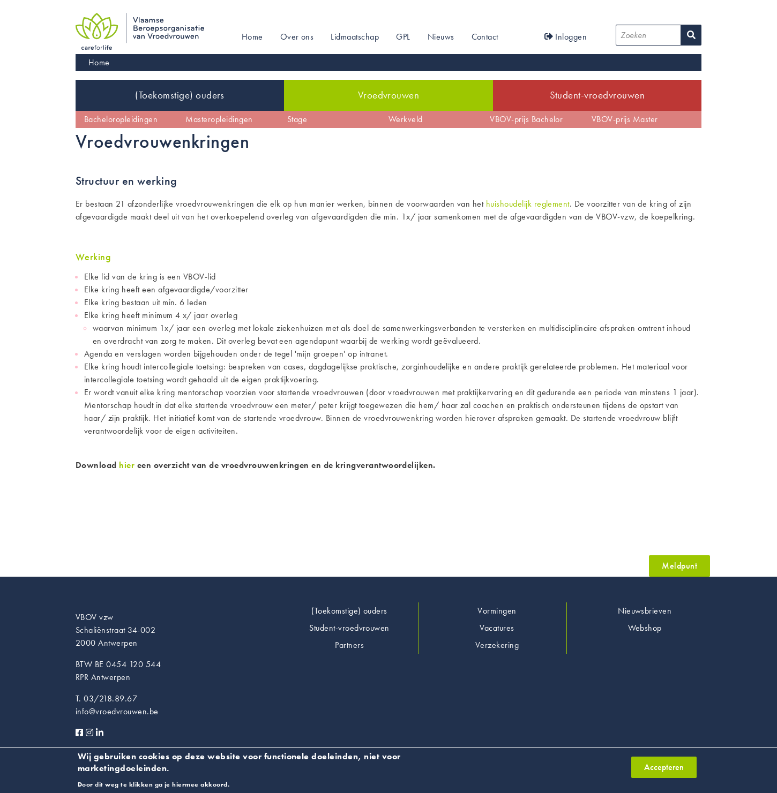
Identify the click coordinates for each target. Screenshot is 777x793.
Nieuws (441, 36)
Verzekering (497, 645)
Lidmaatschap (355, 36)
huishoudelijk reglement (528, 203)
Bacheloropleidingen (121, 119)
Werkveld (405, 119)
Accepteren (664, 770)
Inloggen (565, 36)
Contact (485, 36)
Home (252, 36)
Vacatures (497, 627)
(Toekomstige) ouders (180, 95)
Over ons (297, 36)
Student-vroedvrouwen (597, 95)
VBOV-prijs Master (625, 119)
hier (127, 465)
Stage (297, 119)
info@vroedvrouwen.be (117, 711)
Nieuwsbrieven (644, 610)
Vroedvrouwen (389, 95)
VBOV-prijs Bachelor (526, 119)
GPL (403, 36)
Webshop (645, 627)
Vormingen (496, 610)
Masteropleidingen (218, 119)
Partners (349, 645)
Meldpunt (679, 565)
